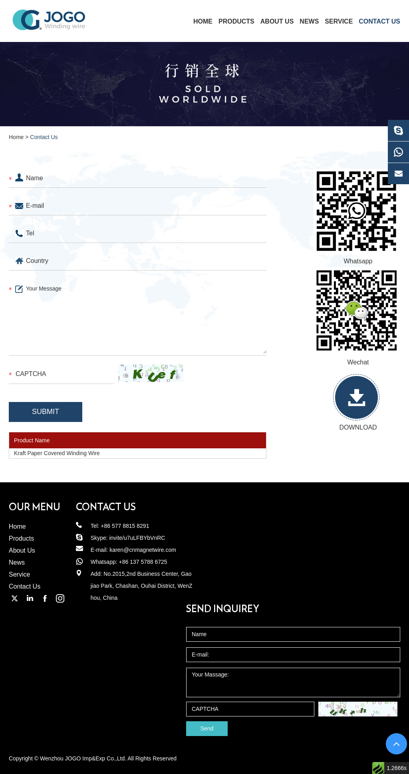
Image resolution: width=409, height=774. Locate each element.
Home (16, 137)
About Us (277, 21)
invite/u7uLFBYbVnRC (137, 538)
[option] (204, 84)
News (309, 21)
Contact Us (379, 21)
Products (236, 21)
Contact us (106, 507)
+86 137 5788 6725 (143, 562)
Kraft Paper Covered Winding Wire (57, 453)
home (202, 21)
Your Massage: (293, 682)
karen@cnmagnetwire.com (142, 550)
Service (339, 21)
